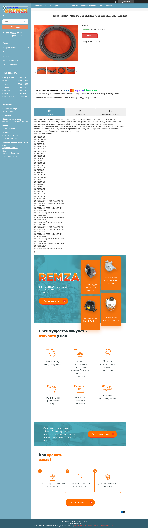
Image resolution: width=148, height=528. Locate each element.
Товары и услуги (9, 47)
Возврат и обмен (9, 65)
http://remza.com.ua (10, 148)
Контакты (74, 6)
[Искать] (25, 21)
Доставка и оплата (10, 60)
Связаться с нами (100, 434)
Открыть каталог (52, 301)
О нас (4, 52)
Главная (38, 6)
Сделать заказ (78, 502)
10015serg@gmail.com (11, 153)
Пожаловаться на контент (83, 526)
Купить (89, 35)
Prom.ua (84, 521)
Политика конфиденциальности (103, 526)
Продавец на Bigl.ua (74, 523)
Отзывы (5, 56)
